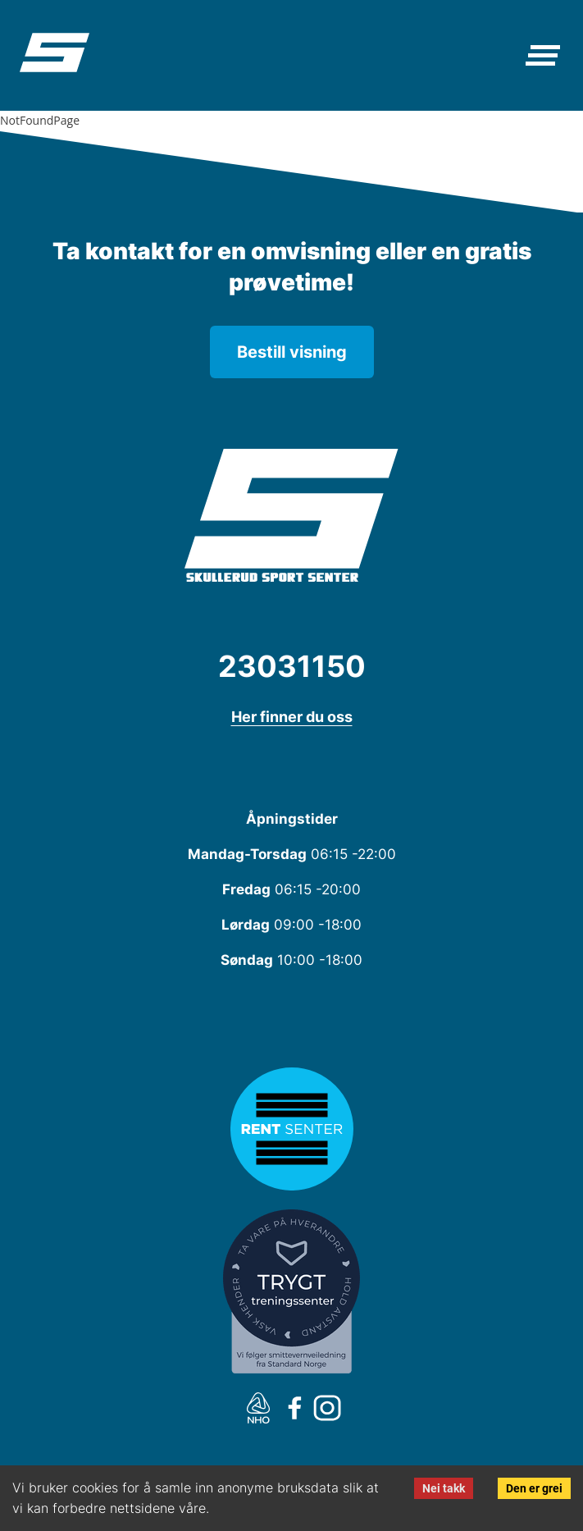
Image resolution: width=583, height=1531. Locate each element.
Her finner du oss (292, 716)
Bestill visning (292, 352)
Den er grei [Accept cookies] (534, 1488)
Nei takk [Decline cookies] (443, 1488)
